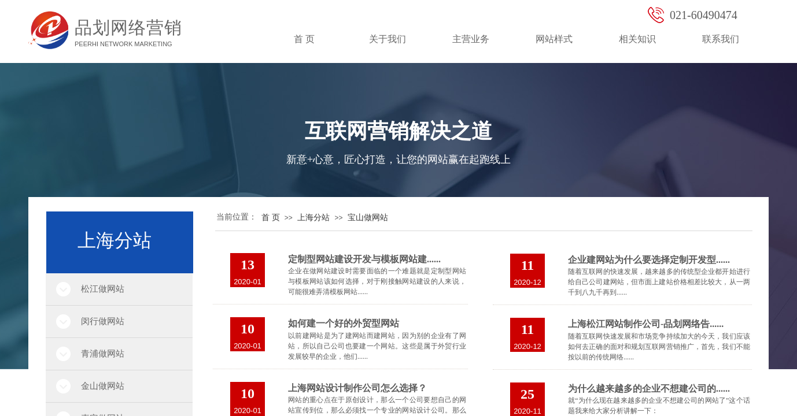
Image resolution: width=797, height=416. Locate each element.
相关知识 (637, 39)
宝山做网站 (368, 217)
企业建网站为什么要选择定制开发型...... (649, 260)
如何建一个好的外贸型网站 (343, 323)
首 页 (304, 39)
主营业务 (470, 39)
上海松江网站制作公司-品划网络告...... (646, 324)
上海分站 (313, 217)
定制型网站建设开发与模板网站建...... (364, 259)
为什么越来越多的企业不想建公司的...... (649, 388)
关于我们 (387, 39)
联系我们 (720, 39)
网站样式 (554, 39)
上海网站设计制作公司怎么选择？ (357, 388)
